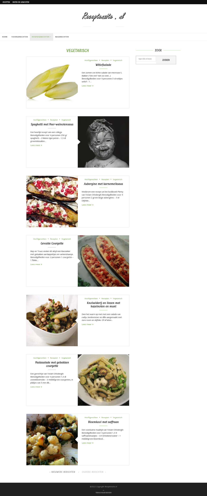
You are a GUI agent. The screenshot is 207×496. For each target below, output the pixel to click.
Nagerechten (62, 37)
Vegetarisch (117, 60)
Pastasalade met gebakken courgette (52, 364)
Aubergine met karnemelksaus (103, 184)
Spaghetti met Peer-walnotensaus (52, 124)
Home (4, 37)
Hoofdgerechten (40, 37)
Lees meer (87, 85)
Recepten (6, 2)
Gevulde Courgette (52, 243)
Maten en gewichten (21, 2)
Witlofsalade (103, 65)
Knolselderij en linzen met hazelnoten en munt (103, 304)
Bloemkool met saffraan (103, 422)
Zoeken (166, 60)
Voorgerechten (19, 37)
